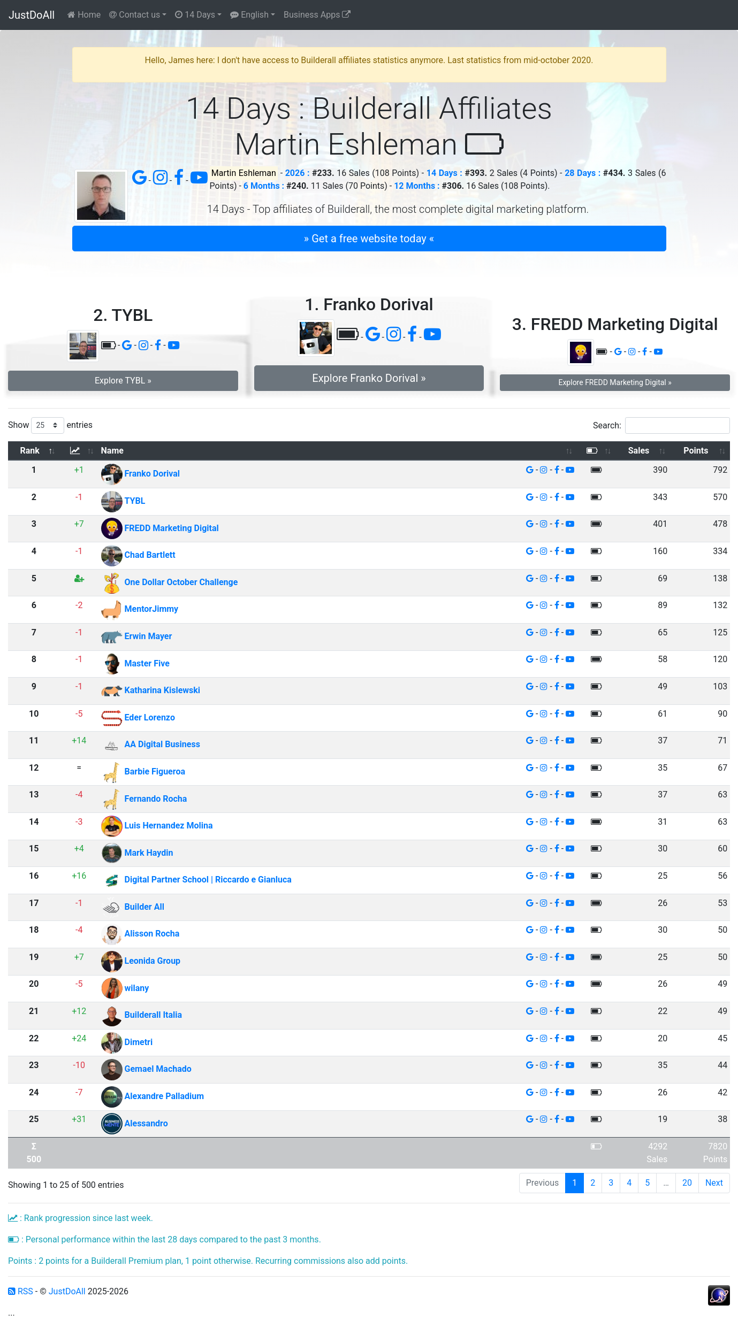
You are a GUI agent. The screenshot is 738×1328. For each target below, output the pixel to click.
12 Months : (416, 186)
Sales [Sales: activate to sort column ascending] (639, 451)
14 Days (195, 15)
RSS (20, 1291)
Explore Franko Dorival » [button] (368, 378)
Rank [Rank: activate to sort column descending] (30, 451)
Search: (661, 425)
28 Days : (582, 173)
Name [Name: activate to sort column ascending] (112, 451)
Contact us (134, 15)
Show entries (50, 425)
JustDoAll (32, 15)
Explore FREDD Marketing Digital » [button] (614, 382)
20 (687, 1183)
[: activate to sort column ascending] (79, 451)
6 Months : (264, 186)
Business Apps (317, 15)
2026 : (297, 173)
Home (84, 15)
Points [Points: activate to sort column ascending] (695, 451)
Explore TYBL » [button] (123, 380)
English (249, 15)
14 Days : (444, 173)
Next (714, 1183)
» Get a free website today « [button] (369, 238)
